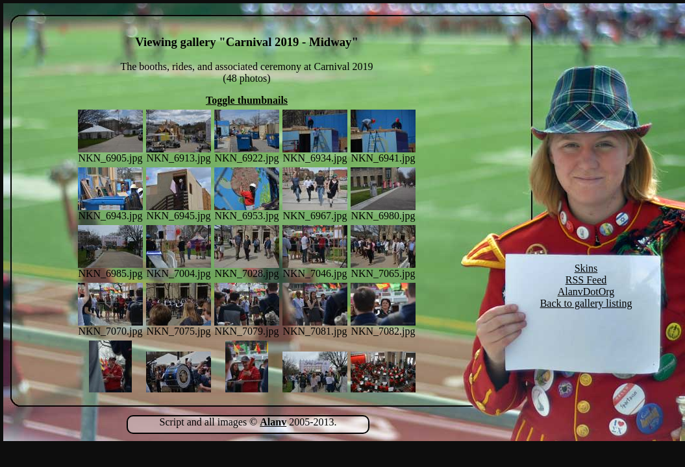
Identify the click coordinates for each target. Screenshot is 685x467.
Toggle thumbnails (247, 100)
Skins (586, 268)
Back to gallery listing (586, 303)
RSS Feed (586, 279)
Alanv (273, 421)
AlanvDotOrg (586, 291)
